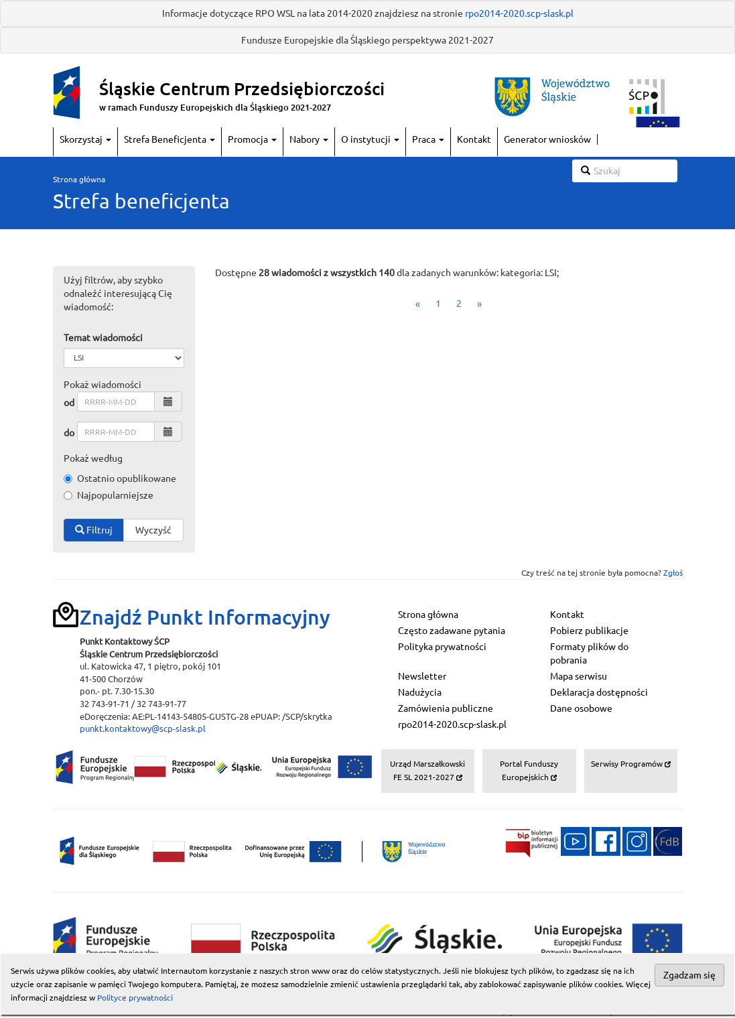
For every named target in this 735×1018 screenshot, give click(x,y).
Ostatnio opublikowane (120, 478)
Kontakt (474, 139)
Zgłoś (673, 572)
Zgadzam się (689, 975)
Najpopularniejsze (108, 495)
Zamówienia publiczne (445, 708)
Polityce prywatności (135, 997)
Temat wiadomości (103, 337)
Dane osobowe (581, 708)
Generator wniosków (547, 139)
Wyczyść (153, 530)
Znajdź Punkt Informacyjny (205, 617)
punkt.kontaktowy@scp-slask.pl (143, 728)
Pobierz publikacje (589, 630)
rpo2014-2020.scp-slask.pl (519, 13)
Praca (428, 139)
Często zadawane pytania (451, 630)
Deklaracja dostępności (599, 692)
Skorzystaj (85, 139)
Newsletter (422, 676)
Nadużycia (420, 692)
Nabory (308, 139)
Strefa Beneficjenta (169, 139)
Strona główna (79, 179)
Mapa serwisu (578, 676)
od (69, 402)
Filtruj (94, 530)
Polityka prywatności (442, 646)
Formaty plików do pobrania (589, 653)
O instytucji (370, 139)
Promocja (252, 139)
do (69, 433)
